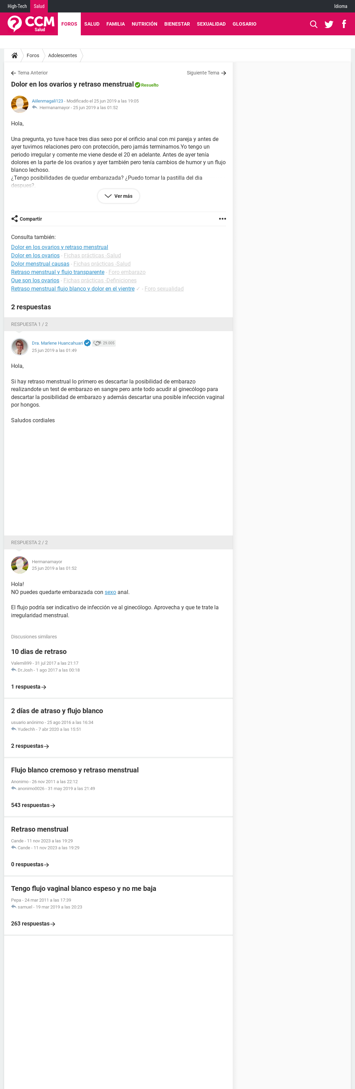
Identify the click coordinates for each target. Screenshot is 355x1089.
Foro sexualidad (164, 288)
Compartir (31, 219)
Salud (39, 6)
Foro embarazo (127, 272)
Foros (69, 24)
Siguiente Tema (203, 73)
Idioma (340, 6)
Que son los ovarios (35, 280)
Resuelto (149, 85)
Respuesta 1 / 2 (29, 324)
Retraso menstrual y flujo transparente (57, 272)
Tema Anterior (33, 73)
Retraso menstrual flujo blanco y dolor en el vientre (73, 288)
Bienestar (177, 24)
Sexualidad (211, 24)
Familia (115, 24)
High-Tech (17, 6)
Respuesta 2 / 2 (29, 542)
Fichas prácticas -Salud (92, 255)
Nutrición (144, 24)
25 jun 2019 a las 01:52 (95, 107)
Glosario (245, 24)
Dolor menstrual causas (40, 263)
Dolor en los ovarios (35, 255)
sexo (110, 592)
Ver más (122, 196)
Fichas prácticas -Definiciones (100, 280)
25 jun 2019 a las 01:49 (54, 350)
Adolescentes (62, 55)
